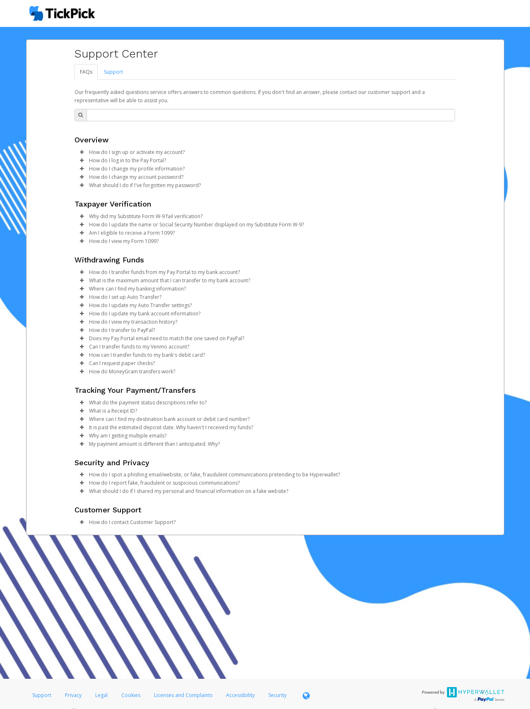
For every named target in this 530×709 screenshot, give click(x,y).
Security (277, 695)
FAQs (86, 71)
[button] (82, 152)
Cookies (130, 695)
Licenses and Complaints (184, 695)
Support (113, 71)
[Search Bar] (271, 115)
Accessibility (240, 695)
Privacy (73, 695)
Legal (101, 695)
